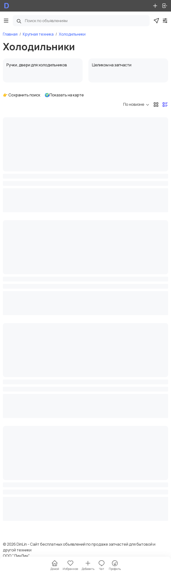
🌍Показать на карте (64, 95)
